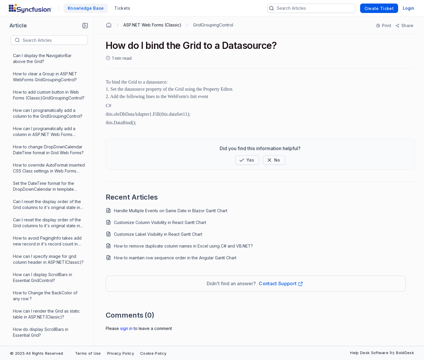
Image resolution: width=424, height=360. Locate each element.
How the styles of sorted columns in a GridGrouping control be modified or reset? (47, 249)
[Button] (274, 160)
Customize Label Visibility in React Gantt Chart (158, 234)
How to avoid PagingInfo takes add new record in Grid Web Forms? (47, 66)
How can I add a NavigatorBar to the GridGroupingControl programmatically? (48, 194)
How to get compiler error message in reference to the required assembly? (47, 157)
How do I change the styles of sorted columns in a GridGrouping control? (45, 322)
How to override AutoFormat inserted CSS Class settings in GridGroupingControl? (49, 303)
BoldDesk (405, 352)
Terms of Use (88, 353)
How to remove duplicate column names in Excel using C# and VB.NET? (183, 245)
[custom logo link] (30, 8)
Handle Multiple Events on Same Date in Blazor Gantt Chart (170, 210)
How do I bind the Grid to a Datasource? (40, 175)
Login (408, 8)
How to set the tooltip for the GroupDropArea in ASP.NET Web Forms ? (45, 212)
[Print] (384, 25)
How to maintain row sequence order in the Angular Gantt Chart (175, 257)
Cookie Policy (153, 353)
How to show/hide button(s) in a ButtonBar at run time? (44, 230)
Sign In (126, 328)
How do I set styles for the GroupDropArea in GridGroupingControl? (38, 267)
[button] (85, 26)
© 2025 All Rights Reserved (36, 353)
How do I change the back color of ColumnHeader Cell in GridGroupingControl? (47, 84)
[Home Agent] (109, 25)
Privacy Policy (120, 353)
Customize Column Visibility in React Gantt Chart (160, 222)
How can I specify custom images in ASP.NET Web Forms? (47, 102)
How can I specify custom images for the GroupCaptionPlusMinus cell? (49, 120)
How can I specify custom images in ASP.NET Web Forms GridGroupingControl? (47, 139)
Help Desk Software (369, 352)
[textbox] (55, 40)
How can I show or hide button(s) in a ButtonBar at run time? (47, 339)
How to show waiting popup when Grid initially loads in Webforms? (46, 285)
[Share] (404, 25)
